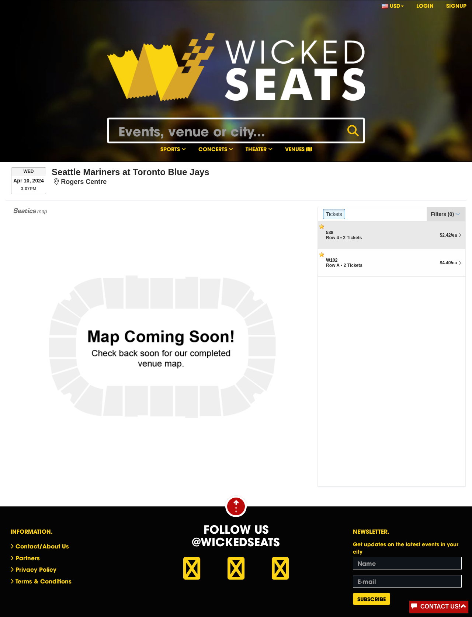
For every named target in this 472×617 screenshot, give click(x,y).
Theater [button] (259, 149)
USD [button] (393, 5)
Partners (27, 558)
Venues (298, 149)
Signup (456, 5)
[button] (446, 214)
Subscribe (371, 599)
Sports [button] (173, 149)
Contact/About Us (42, 546)
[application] (162, 347)
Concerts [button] (215, 149)
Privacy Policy (35, 569)
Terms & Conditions (43, 581)
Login (425, 5)
